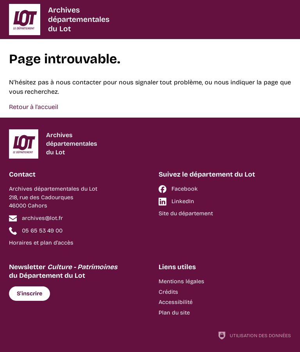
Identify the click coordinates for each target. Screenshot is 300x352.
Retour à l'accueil (33, 107)
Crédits (168, 292)
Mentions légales (181, 281)
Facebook (184, 189)
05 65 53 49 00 (42, 230)
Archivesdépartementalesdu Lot (78, 19)
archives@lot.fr (42, 218)
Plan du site (174, 312)
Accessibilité (176, 302)
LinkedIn (182, 201)
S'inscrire (29, 293)
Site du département (186, 213)
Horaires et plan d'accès (41, 242)
